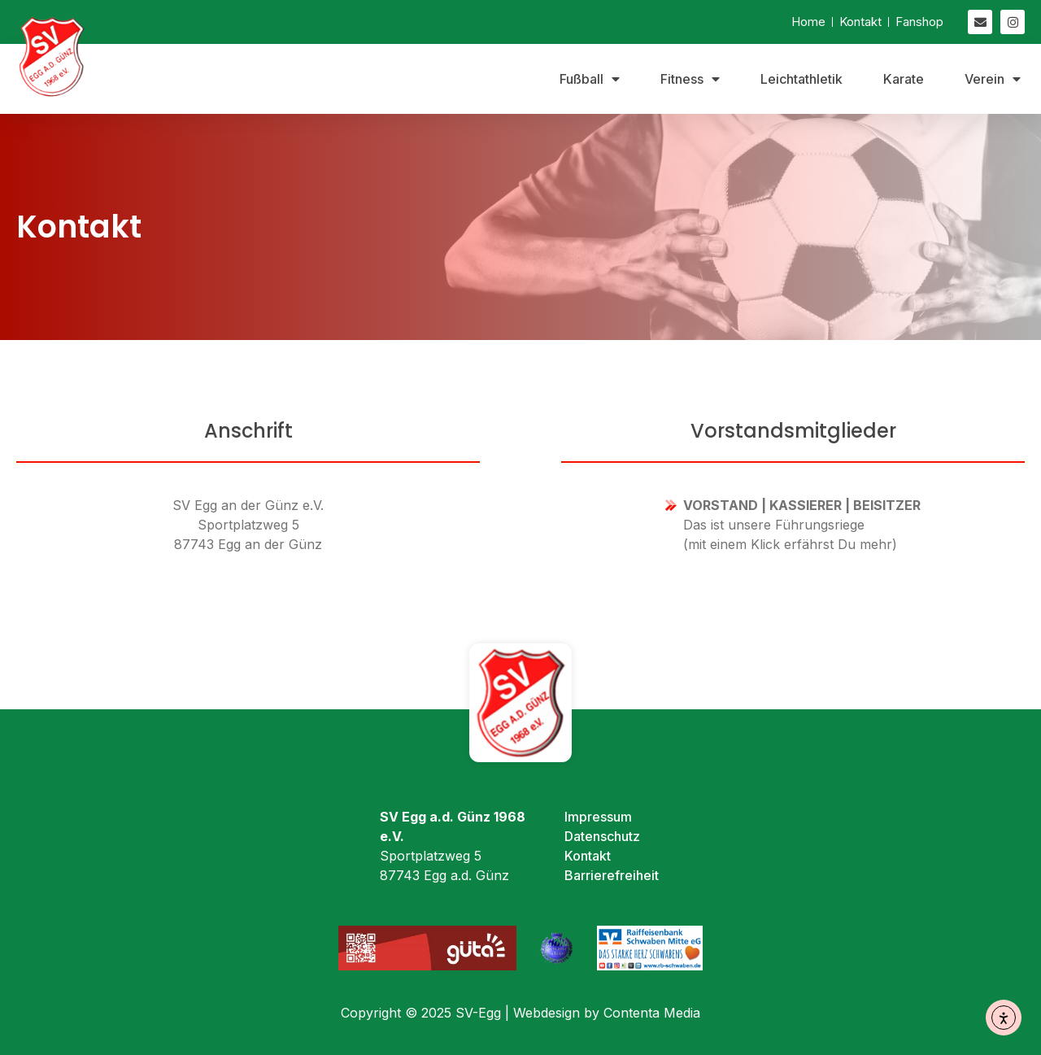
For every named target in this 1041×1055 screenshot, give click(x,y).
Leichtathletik (801, 79)
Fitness (690, 79)
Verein (993, 79)
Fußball (590, 79)
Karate (903, 79)
